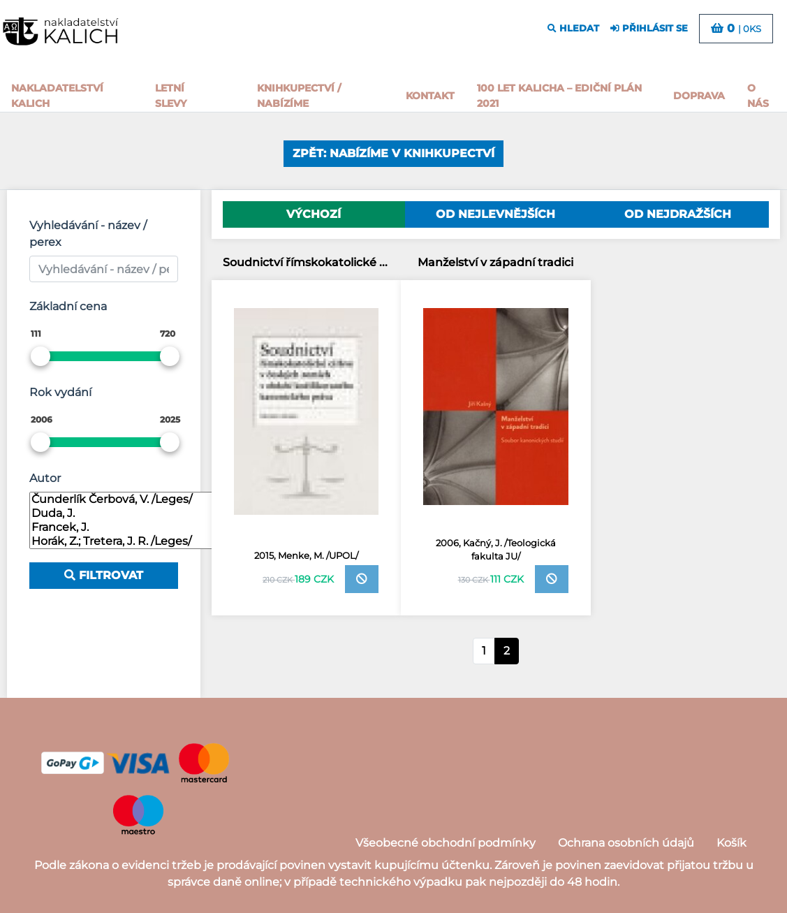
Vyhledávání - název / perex (88, 234)
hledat (573, 28)
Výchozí (313, 214)
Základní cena (68, 306)
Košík (731, 842)
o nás (758, 96)
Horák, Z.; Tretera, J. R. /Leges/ (124, 541)
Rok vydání (60, 392)
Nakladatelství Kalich (57, 96)
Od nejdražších (677, 214)
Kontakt (430, 95)
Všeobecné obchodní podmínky (445, 842)
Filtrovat (103, 575)
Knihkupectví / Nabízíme (299, 96)
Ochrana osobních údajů (626, 842)
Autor (45, 478)
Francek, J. (124, 527)
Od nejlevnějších (495, 214)
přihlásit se (649, 28)
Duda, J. (124, 513)
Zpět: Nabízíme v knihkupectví (393, 153)
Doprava (699, 95)
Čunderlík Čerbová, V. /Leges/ (124, 499)
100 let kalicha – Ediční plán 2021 (559, 96)
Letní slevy (170, 96)
